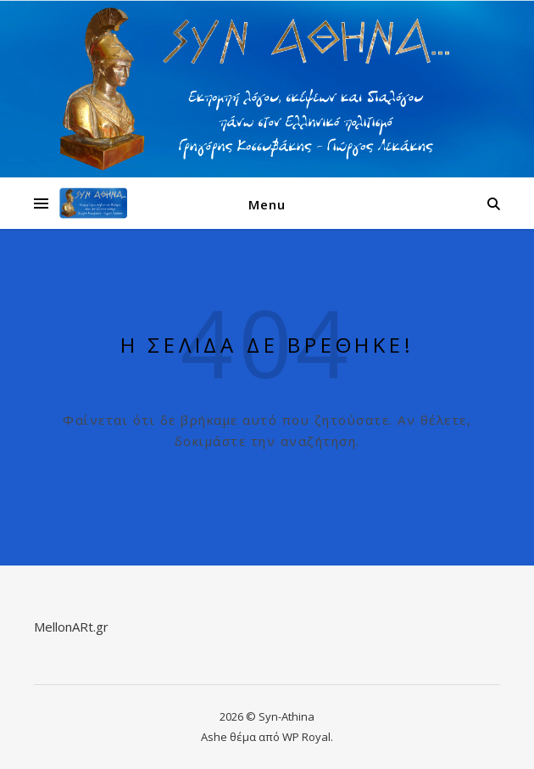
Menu (267, 204)
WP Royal (306, 736)
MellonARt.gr (71, 626)
